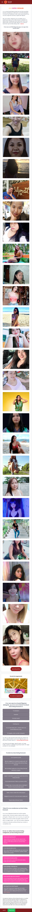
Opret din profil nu (16, 669)
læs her (22, 23)
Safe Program (7, 892)
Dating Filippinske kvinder (22, 740)
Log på (4, 910)
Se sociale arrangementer (16, 695)
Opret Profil (11, 910)
